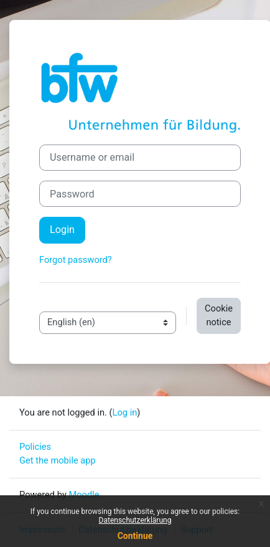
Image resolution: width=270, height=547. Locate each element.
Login (62, 229)
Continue (135, 536)
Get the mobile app (57, 460)
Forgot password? (75, 259)
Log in (125, 412)
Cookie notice (219, 315)
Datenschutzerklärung (135, 520)
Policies (35, 446)
